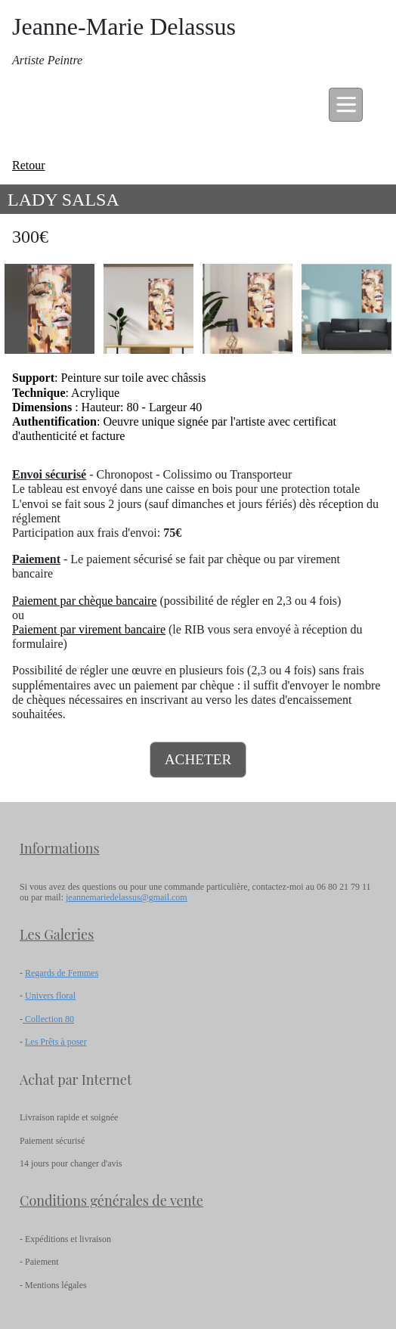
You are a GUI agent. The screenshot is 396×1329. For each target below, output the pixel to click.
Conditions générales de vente (111, 1200)
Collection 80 (48, 1019)
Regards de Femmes (61, 973)
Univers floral (50, 995)
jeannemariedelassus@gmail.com (126, 897)
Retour (28, 165)
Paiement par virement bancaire (89, 629)
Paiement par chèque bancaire (84, 600)
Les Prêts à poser (56, 1041)
